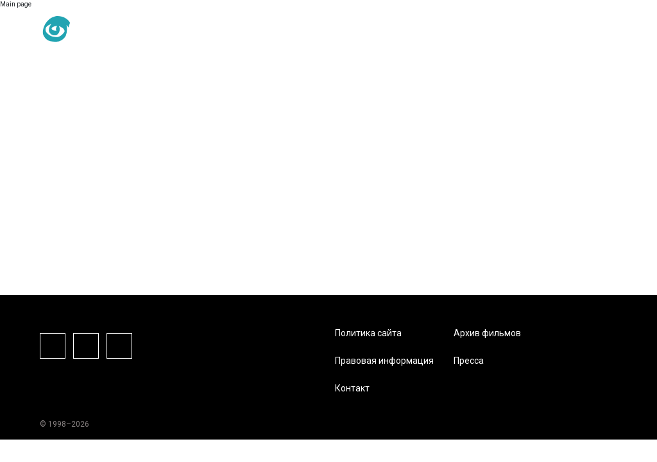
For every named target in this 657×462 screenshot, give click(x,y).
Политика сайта (368, 333)
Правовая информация (384, 360)
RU (136, 29)
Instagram (86, 346)
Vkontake (119, 346)
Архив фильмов (487, 333)
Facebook (52, 346)
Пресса (469, 360)
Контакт (352, 388)
